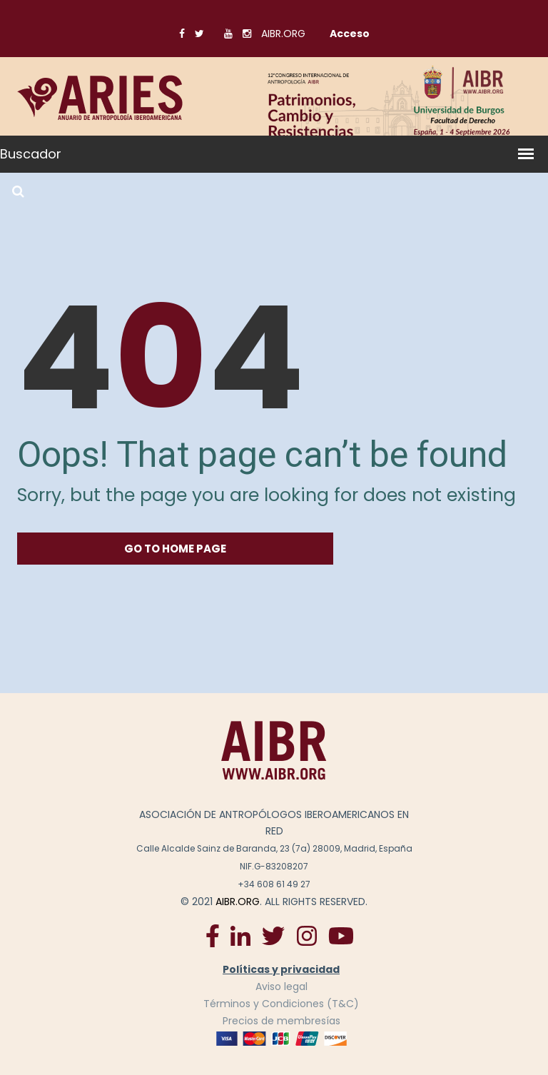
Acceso (350, 33)
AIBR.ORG (283, 33)
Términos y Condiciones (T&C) (281, 1003)
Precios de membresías (281, 1021)
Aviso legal (281, 986)
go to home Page (175, 548)
